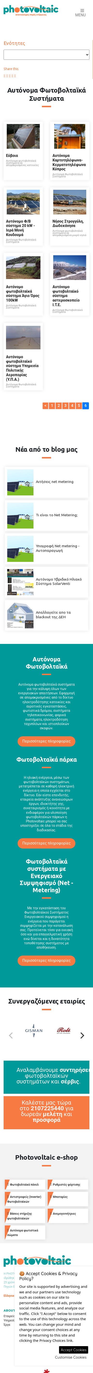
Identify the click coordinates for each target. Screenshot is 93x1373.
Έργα (7, 1324)
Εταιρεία (9, 1316)
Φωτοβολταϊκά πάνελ (23, 1185)
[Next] (81, 1035)
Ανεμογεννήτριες (63, 1214)
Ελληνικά (10, 1295)
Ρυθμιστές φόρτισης (65, 1185)
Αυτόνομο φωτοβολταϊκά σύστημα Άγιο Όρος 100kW (22, 294)
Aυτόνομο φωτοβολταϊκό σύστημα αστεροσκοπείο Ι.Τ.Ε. (66, 296)
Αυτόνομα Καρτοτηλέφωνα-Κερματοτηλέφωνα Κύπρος (69, 162)
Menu (80, 13)
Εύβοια (12, 156)
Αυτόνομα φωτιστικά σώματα (22, 1232)
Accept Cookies (73, 1350)
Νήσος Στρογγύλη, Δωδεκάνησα (68, 223)
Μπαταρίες (59, 1197)
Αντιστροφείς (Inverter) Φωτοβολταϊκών (24, 1199)
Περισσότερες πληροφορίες (46, 741)
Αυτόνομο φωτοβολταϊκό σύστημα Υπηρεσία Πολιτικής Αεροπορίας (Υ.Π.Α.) (22, 368)
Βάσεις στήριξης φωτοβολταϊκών (19, 1216)
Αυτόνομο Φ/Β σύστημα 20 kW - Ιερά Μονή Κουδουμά (20, 228)
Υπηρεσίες (11, 1320)
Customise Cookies (70, 1357)
